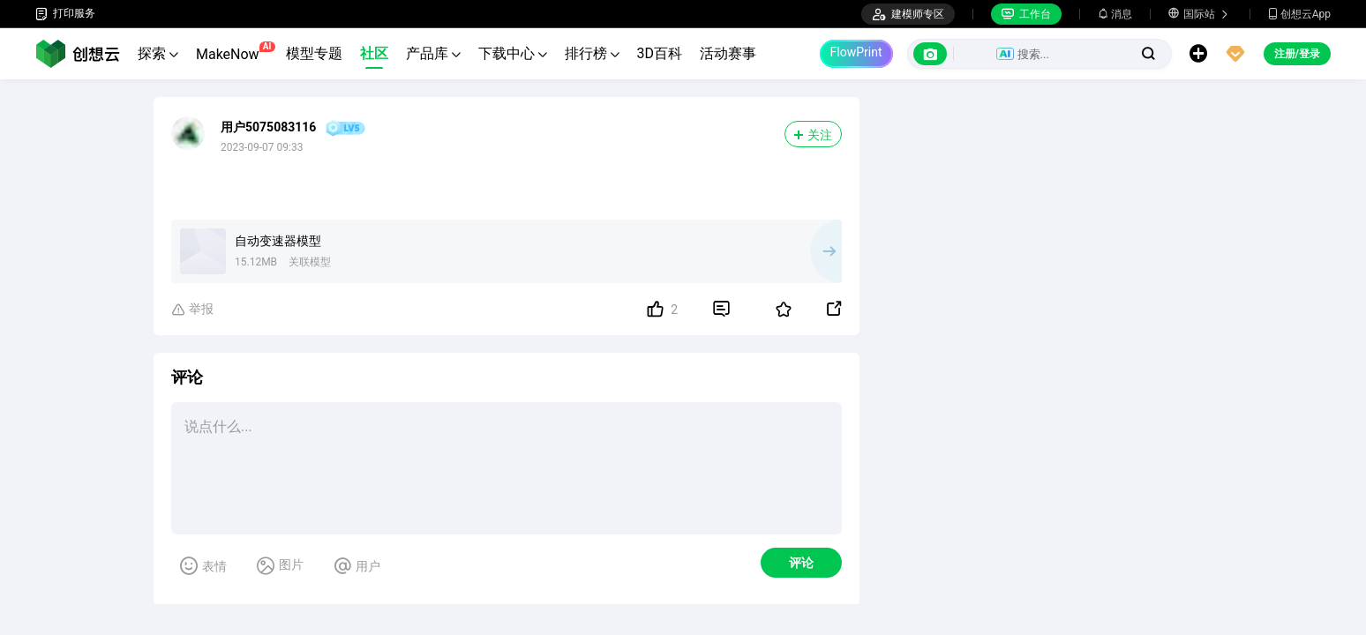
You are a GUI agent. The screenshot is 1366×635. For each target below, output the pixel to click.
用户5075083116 (268, 127)
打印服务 (65, 13)
